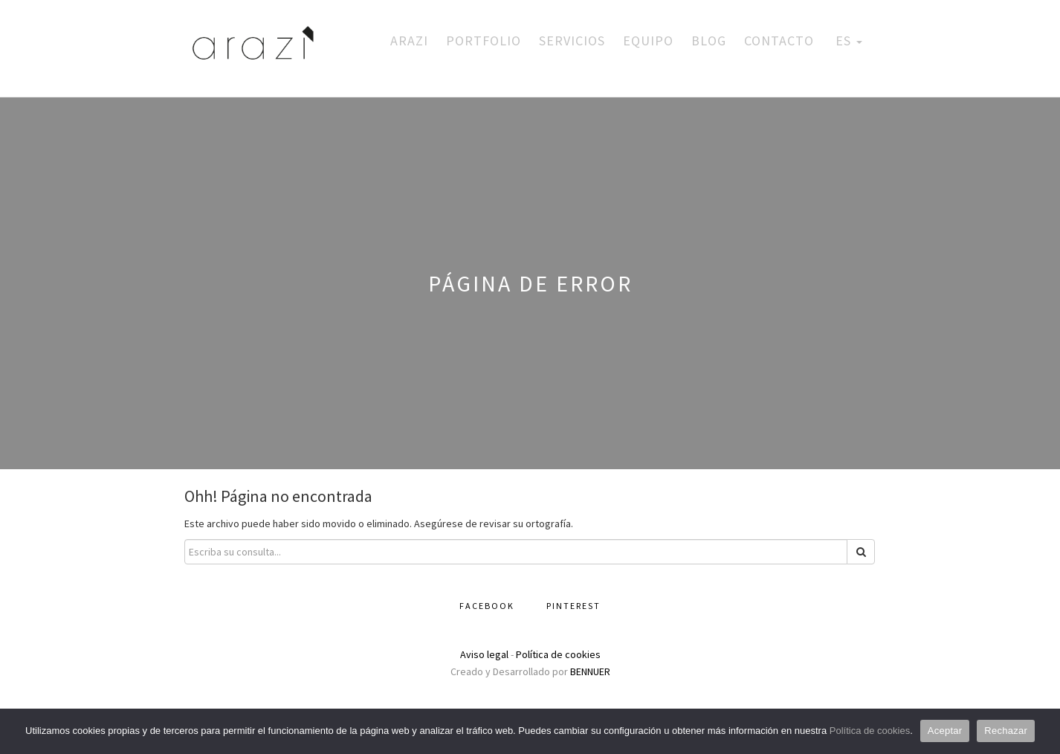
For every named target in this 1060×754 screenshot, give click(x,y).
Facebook (486, 605)
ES (847, 40)
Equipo (648, 40)
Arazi (409, 40)
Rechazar (1005, 730)
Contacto (779, 40)
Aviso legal (484, 654)
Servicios (572, 40)
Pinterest (573, 605)
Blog (708, 40)
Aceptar (945, 730)
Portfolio (483, 40)
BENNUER (590, 671)
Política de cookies (558, 654)
